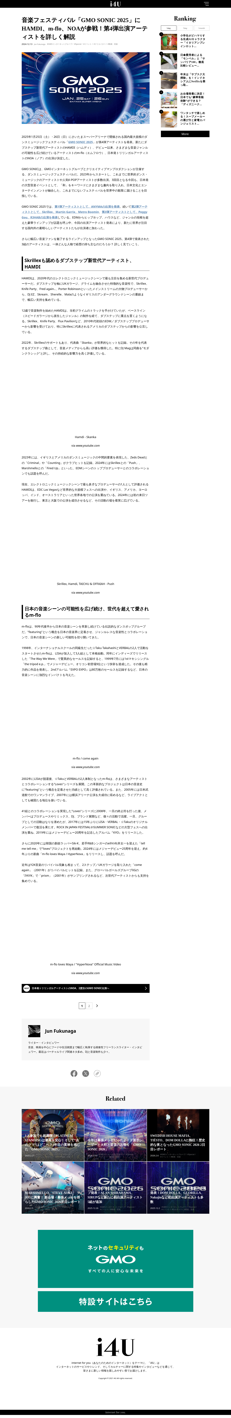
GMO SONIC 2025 (80, 142)
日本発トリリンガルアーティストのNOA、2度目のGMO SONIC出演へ (82, 990)
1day (169, 28)
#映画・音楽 (113, 44)
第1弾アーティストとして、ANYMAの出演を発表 (87, 206)
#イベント (87, 44)
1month (201, 28)
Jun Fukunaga (39, 44)
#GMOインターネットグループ (59, 44)
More (185, 134)
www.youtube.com (88, 445)
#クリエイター (99, 44)
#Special (77, 44)
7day (185, 28)
